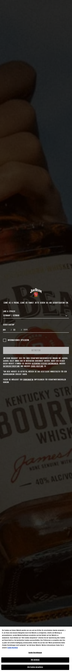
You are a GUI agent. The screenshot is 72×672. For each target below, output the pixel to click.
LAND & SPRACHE (9, 311)
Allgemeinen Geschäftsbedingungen (45, 364)
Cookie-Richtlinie (37, 366)
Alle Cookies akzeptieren (35, 667)
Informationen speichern (16, 340)
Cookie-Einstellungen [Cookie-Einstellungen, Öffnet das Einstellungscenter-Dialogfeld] (35, 653)
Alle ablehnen (35, 660)
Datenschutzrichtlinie (11, 366)
